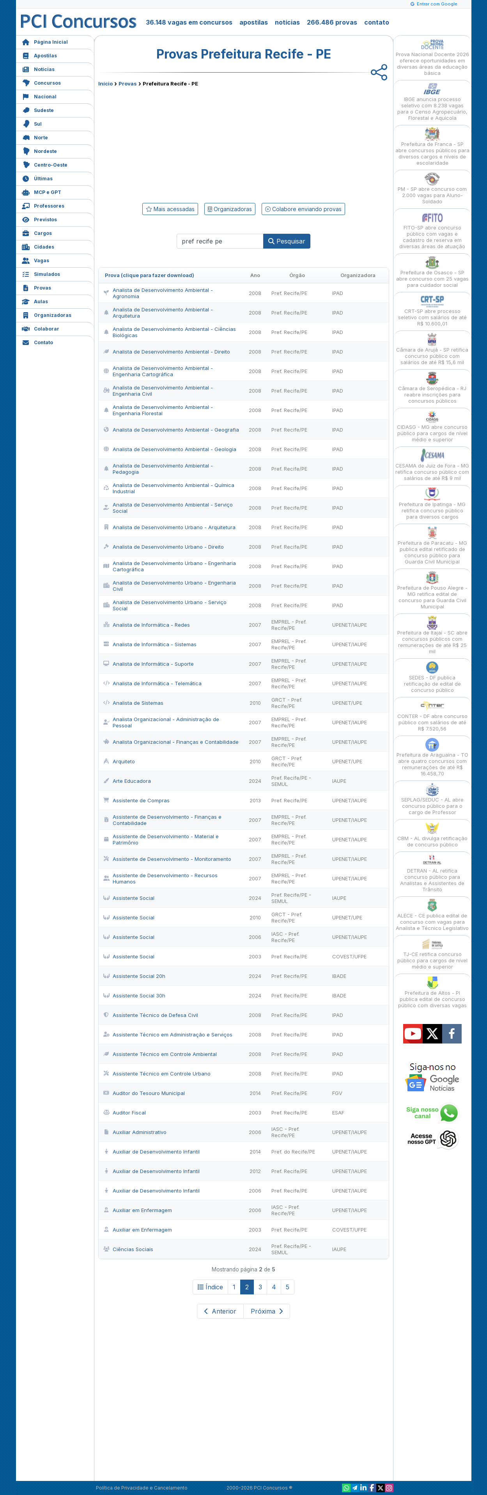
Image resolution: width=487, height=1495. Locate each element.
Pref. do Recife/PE (293, 1151)
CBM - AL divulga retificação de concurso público (432, 834)
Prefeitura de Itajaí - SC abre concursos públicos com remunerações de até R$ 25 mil (432, 635)
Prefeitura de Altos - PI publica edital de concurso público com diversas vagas (432, 992)
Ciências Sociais (128, 1249)
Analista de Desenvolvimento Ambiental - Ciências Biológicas (169, 332)
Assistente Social (128, 898)
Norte (35, 137)
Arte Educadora (127, 781)
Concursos (41, 82)
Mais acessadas (170, 209)
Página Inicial (45, 41)
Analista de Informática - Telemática (152, 683)
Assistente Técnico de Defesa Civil (150, 1015)
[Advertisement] (180, 143)
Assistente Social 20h (134, 976)
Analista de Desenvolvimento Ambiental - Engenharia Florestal (158, 410)
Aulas (35, 300)
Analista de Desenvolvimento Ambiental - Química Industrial (168, 488)
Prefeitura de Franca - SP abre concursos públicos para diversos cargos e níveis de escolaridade (432, 146)
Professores (43, 205)
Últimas (37, 177)
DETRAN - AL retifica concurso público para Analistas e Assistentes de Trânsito (432, 873)
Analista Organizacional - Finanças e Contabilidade (171, 742)
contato (376, 22)
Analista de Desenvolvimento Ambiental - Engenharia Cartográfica (158, 371)
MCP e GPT (41, 191)
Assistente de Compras (136, 800)
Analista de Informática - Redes (146, 625)
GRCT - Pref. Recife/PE (286, 703)
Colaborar (40, 328)
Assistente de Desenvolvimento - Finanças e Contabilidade (162, 820)
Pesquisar (286, 241)
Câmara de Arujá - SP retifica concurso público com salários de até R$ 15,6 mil (432, 349)
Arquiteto (119, 761)
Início (105, 83)
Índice (210, 1287)
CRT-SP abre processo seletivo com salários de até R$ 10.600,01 (432, 310)
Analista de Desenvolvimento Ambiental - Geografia (171, 430)
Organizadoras (46, 314)
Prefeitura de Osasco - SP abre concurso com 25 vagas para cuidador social (432, 272)
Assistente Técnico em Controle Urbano (157, 1073)
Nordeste (39, 150)
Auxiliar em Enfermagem (137, 1210)
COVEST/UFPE (349, 956)
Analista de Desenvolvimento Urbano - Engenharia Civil (169, 586)
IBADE (339, 976)
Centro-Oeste (44, 164)
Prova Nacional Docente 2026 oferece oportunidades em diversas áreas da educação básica (432, 56)
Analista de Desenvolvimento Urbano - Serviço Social (165, 605)
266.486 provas (332, 22)
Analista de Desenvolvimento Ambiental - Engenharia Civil (158, 390)
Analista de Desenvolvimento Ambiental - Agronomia (158, 293)
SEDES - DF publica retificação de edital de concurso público (432, 677)
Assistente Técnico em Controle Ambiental (160, 1054)
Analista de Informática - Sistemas (150, 644)
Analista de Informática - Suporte (148, 664)
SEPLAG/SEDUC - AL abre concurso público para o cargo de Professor (432, 799)
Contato (37, 341)
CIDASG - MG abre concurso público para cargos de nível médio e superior (432, 426)
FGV (337, 1093)
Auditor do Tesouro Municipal (144, 1093)
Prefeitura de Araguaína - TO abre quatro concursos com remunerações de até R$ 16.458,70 (432, 757)
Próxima (267, 1311)
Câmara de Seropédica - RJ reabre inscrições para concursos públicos (432, 388)
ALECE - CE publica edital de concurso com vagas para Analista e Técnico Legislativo (432, 915)
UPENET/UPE (347, 703)
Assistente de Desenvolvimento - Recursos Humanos (160, 878)
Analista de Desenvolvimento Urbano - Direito (163, 547)
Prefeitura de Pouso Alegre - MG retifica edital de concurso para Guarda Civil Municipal (432, 590)
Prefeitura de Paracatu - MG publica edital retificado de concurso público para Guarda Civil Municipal (432, 545)
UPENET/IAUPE (349, 625)
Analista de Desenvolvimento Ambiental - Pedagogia (158, 468)
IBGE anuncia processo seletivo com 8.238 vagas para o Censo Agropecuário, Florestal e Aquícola (432, 101)
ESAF (338, 1112)
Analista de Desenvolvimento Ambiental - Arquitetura (158, 312)
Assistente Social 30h (134, 995)
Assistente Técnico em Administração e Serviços (167, 1034)
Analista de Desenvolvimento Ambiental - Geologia (169, 449)
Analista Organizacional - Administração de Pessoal (161, 722)
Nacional (39, 96)
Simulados (41, 273)
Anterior (220, 1311)
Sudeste (38, 109)
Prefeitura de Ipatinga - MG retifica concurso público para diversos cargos (432, 503)
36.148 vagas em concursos (189, 22)
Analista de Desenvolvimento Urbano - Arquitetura (169, 527)
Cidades (38, 246)
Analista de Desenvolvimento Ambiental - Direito (166, 351)
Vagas (35, 259)
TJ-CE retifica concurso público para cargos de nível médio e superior (432, 953)
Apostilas (39, 55)
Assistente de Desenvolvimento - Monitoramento (167, 859)
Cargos (37, 232)
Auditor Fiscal (124, 1112)
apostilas (253, 22)
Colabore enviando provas (303, 209)
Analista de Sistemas (133, 703)
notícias (287, 22)
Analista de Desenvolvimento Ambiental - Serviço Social (168, 507)
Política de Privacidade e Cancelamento (142, 1488)
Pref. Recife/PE (289, 293)
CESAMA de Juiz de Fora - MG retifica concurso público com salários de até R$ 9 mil (432, 465)
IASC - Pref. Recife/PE (285, 937)
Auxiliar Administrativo (134, 1132)
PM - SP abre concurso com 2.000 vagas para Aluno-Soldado (432, 188)
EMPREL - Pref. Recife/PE (288, 625)
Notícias (38, 68)
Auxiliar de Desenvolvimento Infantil (151, 1151)
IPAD (337, 293)
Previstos (39, 218)
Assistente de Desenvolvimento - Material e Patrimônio (161, 839)
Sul (32, 123)
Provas (36, 287)
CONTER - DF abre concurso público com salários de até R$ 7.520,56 (432, 715)
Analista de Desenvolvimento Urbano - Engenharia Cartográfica (169, 566)
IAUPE (339, 781)
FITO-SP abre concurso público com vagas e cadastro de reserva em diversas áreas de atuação (432, 230)
